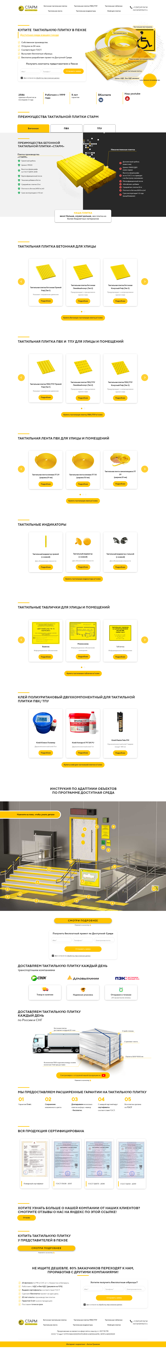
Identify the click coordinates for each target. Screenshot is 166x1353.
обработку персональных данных (47, 78)
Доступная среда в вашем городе (39, 34)
